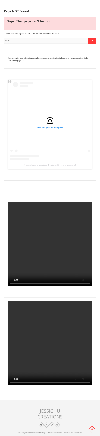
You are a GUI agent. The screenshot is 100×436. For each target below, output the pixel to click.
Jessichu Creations (31, 433)
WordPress (77, 433)
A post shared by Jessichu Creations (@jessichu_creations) (50, 165)
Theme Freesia (56, 433)
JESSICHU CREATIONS (50, 414)
